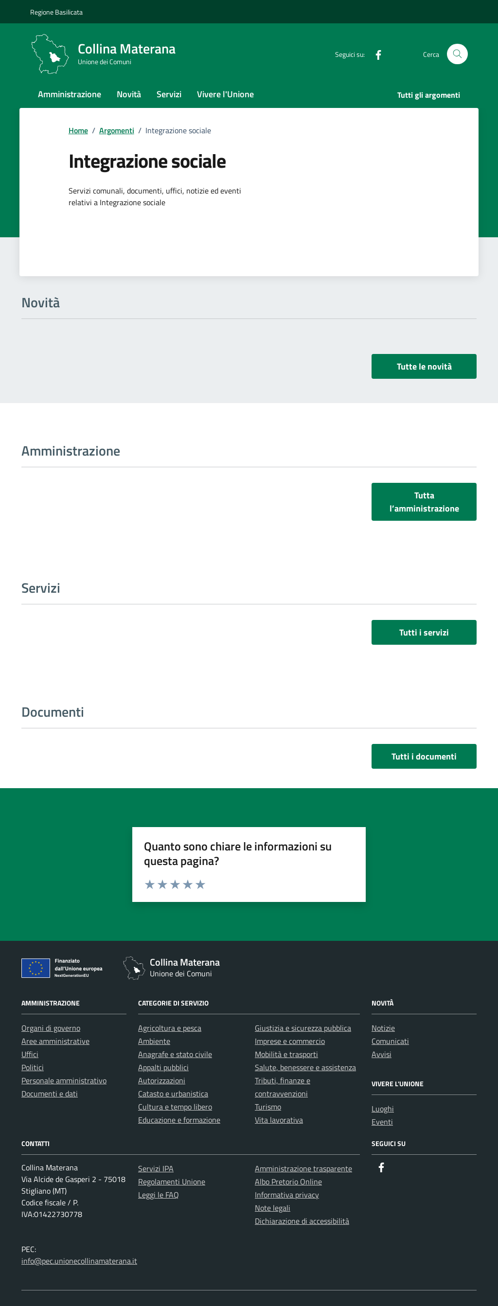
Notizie (383, 1028)
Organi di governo (50, 1028)
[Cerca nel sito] (457, 54)
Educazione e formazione (179, 1120)
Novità (129, 94)
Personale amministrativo (64, 1080)
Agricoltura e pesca (169, 1028)
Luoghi (383, 1108)
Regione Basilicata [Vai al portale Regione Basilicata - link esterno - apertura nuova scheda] (56, 12)
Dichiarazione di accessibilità (302, 1221)
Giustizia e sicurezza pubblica (303, 1028)
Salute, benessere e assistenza (305, 1067)
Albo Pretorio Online (288, 1181)
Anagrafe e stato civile (175, 1054)
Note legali (272, 1208)
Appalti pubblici (163, 1067)
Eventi (382, 1122)
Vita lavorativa (279, 1120)
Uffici (29, 1054)
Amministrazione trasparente (303, 1168)
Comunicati (390, 1041)
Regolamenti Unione (171, 1181)
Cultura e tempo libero (175, 1106)
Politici (32, 1067)
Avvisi (381, 1054)
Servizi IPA (156, 1168)
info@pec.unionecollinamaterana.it (79, 1261)
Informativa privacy (287, 1194)
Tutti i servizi (424, 632)
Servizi (169, 94)
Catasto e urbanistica (173, 1093)
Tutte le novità (424, 366)
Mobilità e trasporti (286, 1054)
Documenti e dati (49, 1093)
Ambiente (154, 1041)
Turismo (268, 1106)
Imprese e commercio (290, 1041)
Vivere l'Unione (225, 94)
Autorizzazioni (161, 1080)
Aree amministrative (55, 1041)
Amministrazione (69, 94)
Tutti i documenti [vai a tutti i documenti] (424, 756)
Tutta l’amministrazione (424, 502)
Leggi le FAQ (158, 1194)
